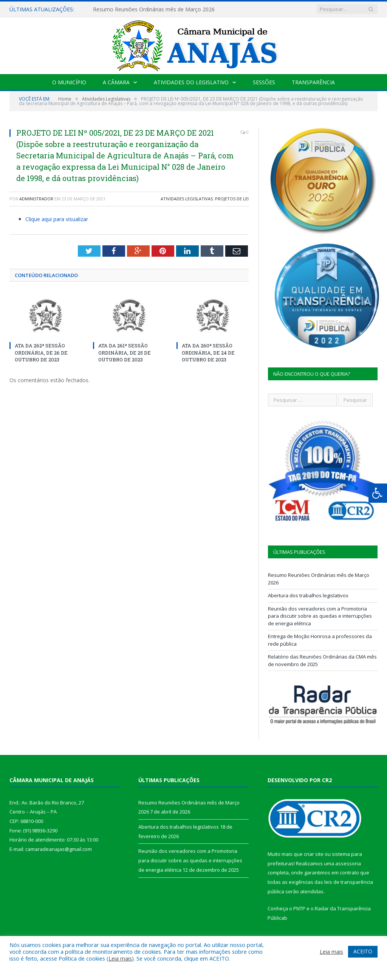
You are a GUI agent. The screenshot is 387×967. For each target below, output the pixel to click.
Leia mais (120, 958)
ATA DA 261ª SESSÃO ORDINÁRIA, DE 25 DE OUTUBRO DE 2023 (124, 352)
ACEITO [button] (362, 951)
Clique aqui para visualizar (56, 219)
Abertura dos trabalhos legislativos (308, 595)
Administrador (36, 198)
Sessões (264, 82)
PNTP (299, 908)
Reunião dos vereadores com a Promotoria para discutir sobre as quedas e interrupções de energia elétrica (320, 616)
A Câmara (116, 82)
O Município (69, 82)
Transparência (313, 82)
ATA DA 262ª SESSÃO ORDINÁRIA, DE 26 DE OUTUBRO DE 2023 (41, 352)
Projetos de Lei (232, 198)
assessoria (348, 863)
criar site (314, 854)
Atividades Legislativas (187, 198)
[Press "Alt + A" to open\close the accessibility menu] (377, 493)
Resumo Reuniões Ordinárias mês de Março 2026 (154, 9)
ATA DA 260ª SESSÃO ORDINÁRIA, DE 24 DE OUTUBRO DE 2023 (208, 352)
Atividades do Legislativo (191, 82)
